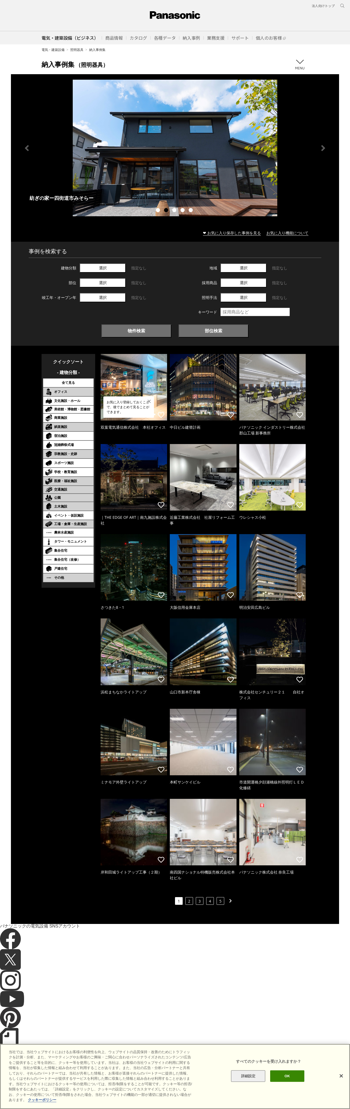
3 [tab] (175, 211)
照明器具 (76, 49)
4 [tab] (183, 211)
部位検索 (213, 331)
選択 (103, 267)
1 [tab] (158, 211)
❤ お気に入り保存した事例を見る (232, 232)
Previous (26, 148)
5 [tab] (191, 211)
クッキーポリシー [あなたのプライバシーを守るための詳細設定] (42, 1100)
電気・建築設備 (53, 49)
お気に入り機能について (287, 232)
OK (287, 1076)
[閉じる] (341, 1076)
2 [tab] (167, 211)
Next (323, 148)
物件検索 (136, 331)
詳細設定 (248, 1076)
